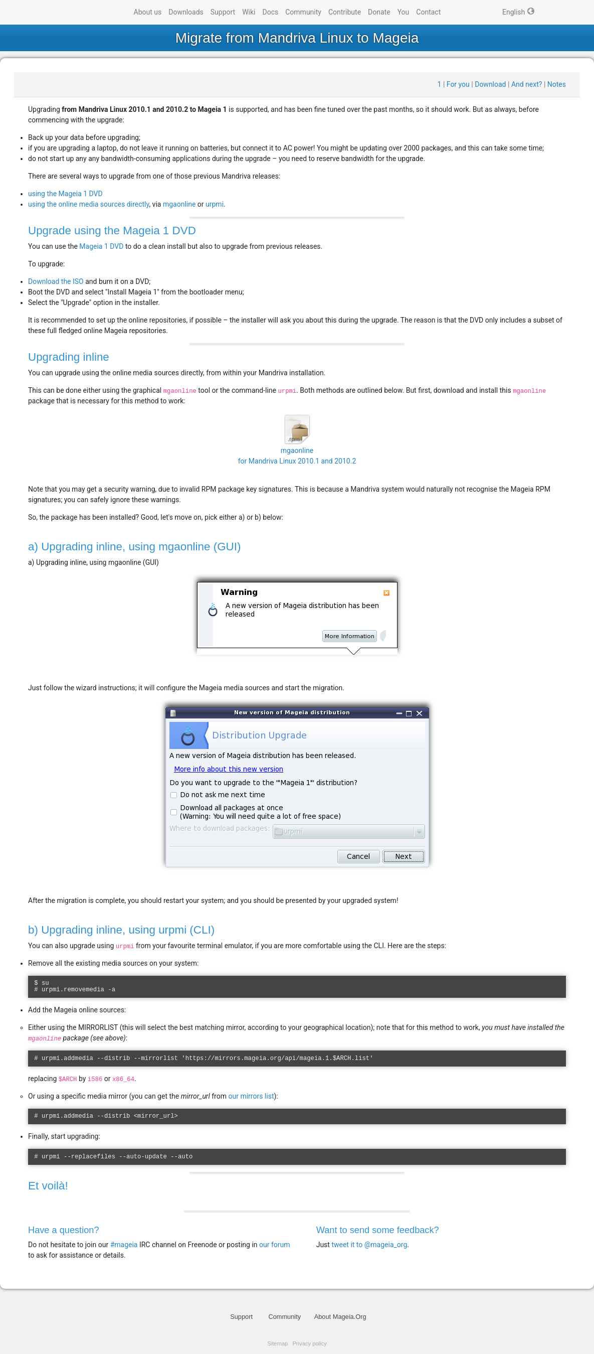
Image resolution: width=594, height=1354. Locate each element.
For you (458, 84)
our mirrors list (251, 1096)
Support (223, 12)
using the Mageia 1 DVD (65, 194)
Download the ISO (56, 281)
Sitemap (277, 1343)
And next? (526, 84)
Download (490, 84)
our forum (274, 1245)
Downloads (186, 12)
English (513, 12)
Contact (428, 12)
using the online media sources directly (88, 204)
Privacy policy (309, 1343)
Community (303, 12)
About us (148, 12)
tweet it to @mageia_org (369, 1245)
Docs (271, 12)
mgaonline (179, 204)
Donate (379, 12)
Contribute (344, 12)
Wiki (248, 12)
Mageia (90, 13)
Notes (556, 84)
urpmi (215, 204)
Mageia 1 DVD (101, 246)
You (404, 12)
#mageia (124, 1245)
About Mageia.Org (340, 1316)
